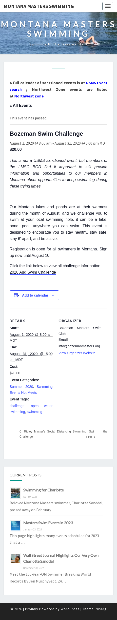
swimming (34, 412)
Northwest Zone (29, 96)
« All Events (21, 105)
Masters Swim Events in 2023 (48, 522)
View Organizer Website (77, 353)
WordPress (70, 609)
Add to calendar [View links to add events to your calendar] (35, 295)
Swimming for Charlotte (43, 490)
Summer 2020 (21, 387)
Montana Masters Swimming (39, 6)
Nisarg (101, 609)
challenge (17, 406)
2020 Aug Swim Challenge (33, 272)
